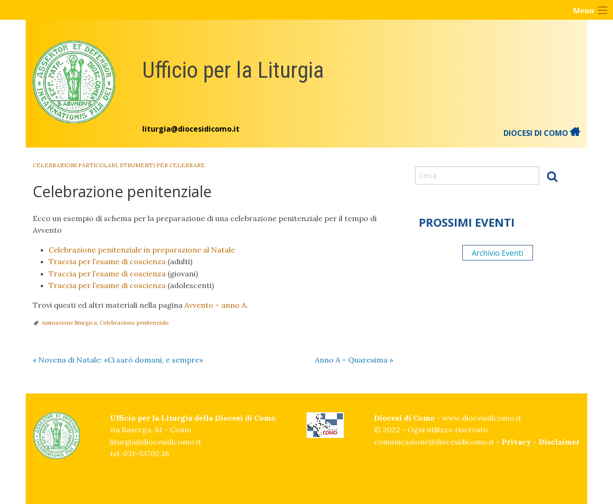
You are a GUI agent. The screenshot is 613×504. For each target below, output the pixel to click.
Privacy (516, 441)
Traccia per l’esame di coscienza (107, 261)
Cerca (552, 176)
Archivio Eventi (497, 253)
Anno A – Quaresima (354, 359)
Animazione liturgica (69, 322)
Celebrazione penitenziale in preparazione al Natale (142, 249)
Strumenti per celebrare (162, 165)
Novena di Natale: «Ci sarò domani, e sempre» (118, 359)
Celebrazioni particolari (75, 165)
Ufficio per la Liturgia (233, 70)
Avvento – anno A (215, 305)
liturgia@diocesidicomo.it (191, 129)
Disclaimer (559, 441)
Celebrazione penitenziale (134, 322)
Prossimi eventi (467, 222)
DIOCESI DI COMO (542, 133)
